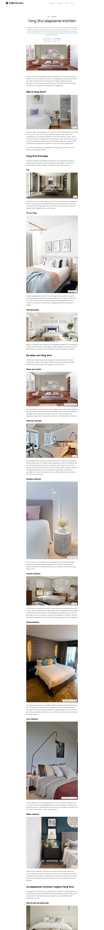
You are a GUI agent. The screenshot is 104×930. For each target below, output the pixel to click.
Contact (71, 3)
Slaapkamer (54, 16)
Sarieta (48, 38)
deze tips (59, 147)
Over (66, 3)
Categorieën (59, 3)
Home (48, 16)
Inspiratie (52, 3)
